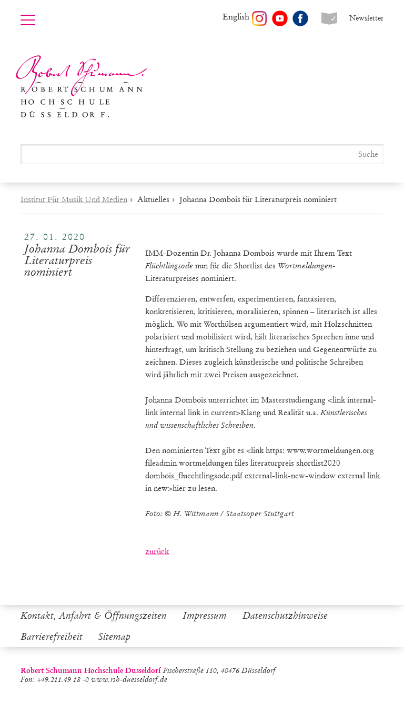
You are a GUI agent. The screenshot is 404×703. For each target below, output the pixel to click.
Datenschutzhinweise (285, 615)
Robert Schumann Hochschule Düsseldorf (81, 86)
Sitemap (114, 636)
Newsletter (366, 18)
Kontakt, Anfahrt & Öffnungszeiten (94, 615)
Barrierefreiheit (52, 636)
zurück (157, 551)
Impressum (205, 615)
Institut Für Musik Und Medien (74, 199)
